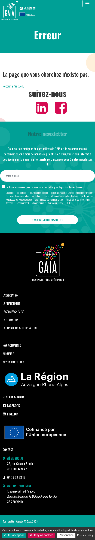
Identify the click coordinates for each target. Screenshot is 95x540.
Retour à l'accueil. (13, 86)
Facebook (11, 405)
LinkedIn (11, 414)
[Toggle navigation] (87, 3)
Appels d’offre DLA (13, 362)
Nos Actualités (12, 345)
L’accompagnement (13, 312)
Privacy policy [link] (85, 535)
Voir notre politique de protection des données (26, 206)
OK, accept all (14, 535)
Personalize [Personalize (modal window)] (66, 535)
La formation (11, 320)
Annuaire (8, 354)
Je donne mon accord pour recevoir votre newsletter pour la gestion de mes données (44, 187)
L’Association (10, 295)
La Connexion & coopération (20, 328)
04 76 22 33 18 (16, 477)
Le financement (11, 303)
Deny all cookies (41, 535)
